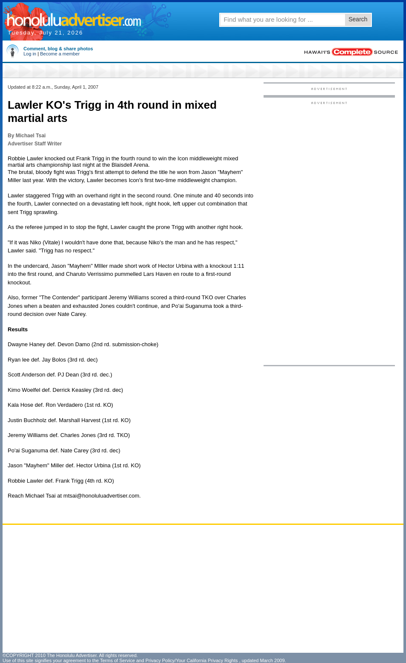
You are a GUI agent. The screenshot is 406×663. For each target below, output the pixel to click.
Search (357, 19)
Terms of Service (117, 660)
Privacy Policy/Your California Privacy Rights (191, 660)
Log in (29, 53)
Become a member (60, 53)
